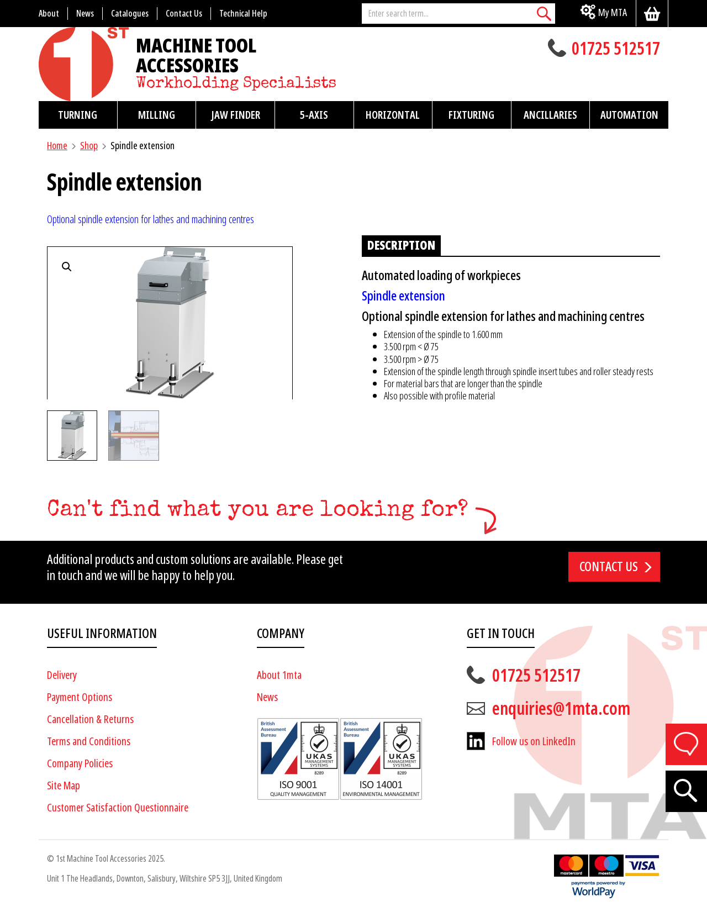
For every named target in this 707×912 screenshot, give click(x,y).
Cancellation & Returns (90, 719)
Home (57, 145)
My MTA (612, 12)
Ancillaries (550, 115)
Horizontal (393, 115)
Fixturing (471, 115)
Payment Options (79, 697)
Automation (629, 115)
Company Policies (80, 763)
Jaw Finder (235, 115)
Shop (89, 145)
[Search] (544, 13)
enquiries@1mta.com (561, 708)
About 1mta (279, 675)
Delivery (62, 675)
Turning (77, 115)
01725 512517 (616, 49)
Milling (156, 115)
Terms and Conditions (88, 741)
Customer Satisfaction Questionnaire (117, 807)
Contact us (608, 566)
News (267, 697)
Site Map (63, 785)
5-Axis (314, 115)
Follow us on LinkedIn (534, 741)
